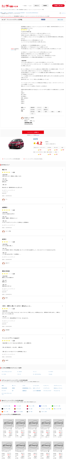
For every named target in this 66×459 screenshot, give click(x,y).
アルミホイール (57, 390)
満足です (4, 169)
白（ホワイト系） (7, 405)
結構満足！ (5, 207)
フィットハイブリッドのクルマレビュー (32, 12)
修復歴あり (25, 390)
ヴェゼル (50, 374)
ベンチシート (46, 385)
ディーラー (4, 390)
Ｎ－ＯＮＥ (4, 374)
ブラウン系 (18, 408)
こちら (38, 135)
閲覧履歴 (45, 5)
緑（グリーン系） (57, 405)
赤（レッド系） (32, 405)
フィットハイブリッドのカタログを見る (33, 158)
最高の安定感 (5, 271)
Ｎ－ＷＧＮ (19, 371)
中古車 (1, 12)
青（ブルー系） (44, 405)
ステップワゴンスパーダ (6, 371)
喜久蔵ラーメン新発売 (29, 117)
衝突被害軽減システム (27, 388)
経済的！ (4, 239)
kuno (7, 297)
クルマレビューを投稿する (33, 132)
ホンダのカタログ (10, 12)
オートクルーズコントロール (6, 394)
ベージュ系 (18, 405)
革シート (14, 385)
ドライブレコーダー (47, 390)
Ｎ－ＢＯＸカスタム (37, 374)
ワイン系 (30, 408)
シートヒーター (36, 385)
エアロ (24, 385)
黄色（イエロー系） (58, 408)
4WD (3, 385)
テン (6, 199)
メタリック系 (43, 411)
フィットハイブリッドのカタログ (19, 12)
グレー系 (30, 411)
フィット (35, 371)
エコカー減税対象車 (37, 390)
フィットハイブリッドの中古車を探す (12, 158)
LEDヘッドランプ (36, 388)
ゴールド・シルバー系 (45, 408)
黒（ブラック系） (7, 408)
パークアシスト (46, 388)
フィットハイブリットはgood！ (11, 338)
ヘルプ (30, 5)
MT (12, 390)
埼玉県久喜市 (26, 119)
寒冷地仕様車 (4, 388)
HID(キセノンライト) (58, 388)
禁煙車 (13, 388)
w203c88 (7, 329)
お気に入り (37, 5)
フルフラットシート (58, 385)
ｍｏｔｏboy (8, 231)
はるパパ (7, 263)
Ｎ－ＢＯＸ (51, 371)
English (25, 5)
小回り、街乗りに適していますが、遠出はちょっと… (17, 306)
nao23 (7, 360)
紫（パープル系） (19, 411)
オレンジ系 (6, 411)
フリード (19, 374)
